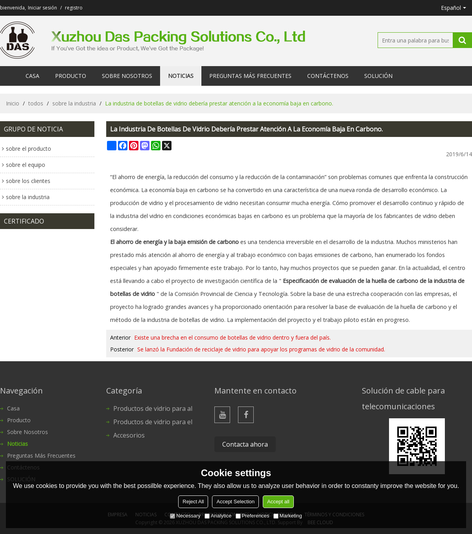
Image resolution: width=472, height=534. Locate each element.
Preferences (252, 516)
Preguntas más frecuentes (250, 75)
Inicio (12, 103)
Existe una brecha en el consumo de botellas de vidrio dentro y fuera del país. (232, 337)
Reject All (193, 501)
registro (74, 7)
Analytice (218, 516)
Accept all (278, 501)
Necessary (185, 516)
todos (35, 103)
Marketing (287, 516)
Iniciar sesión (42, 7)
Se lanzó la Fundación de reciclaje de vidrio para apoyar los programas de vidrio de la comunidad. (261, 349)
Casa (32, 75)
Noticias (181, 75)
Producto (70, 75)
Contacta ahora (245, 444)
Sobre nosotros (127, 75)
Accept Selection (235, 501)
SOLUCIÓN (378, 75)
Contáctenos (327, 75)
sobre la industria (74, 103)
